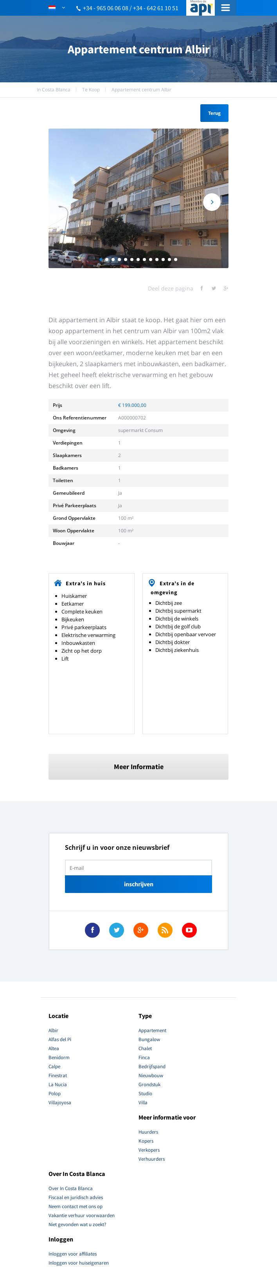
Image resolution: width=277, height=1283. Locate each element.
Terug (214, 113)
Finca (144, 1057)
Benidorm (59, 1057)
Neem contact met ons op (76, 1206)
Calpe (54, 1066)
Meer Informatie (139, 766)
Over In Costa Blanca (71, 1188)
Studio (145, 1093)
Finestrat (58, 1075)
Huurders (148, 1132)
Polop (55, 1093)
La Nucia (58, 1084)
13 (175, 259)
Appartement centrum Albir (141, 89)
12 (169, 259)
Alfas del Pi (60, 1039)
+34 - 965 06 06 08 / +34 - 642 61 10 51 (130, 8)
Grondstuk (149, 1084)
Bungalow (149, 1039)
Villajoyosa (60, 1102)
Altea (54, 1048)
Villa (142, 1102)
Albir (53, 1030)
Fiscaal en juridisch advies (76, 1197)
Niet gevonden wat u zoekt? (77, 1224)
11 (163, 259)
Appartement (152, 1030)
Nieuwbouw (150, 1075)
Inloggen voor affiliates (73, 1253)
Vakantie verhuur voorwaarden (82, 1215)
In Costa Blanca (53, 89)
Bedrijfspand (151, 1066)
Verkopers (149, 1150)
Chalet (145, 1048)
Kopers (145, 1141)
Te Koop (91, 89)
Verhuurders (151, 1159)
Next (212, 202)
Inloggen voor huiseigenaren (79, 1262)
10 (156, 259)
